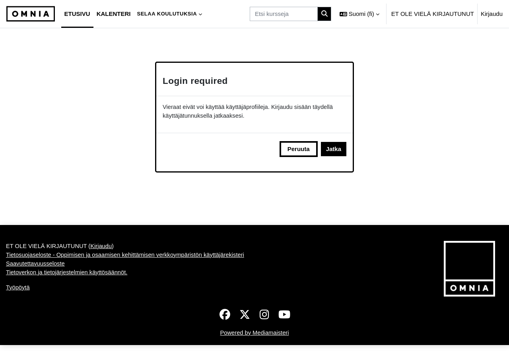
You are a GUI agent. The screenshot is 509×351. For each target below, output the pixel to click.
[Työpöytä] (30, 14)
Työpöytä (18, 297)
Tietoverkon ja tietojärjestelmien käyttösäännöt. (68, 282)
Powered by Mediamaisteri (255, 338)
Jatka (333, 149)
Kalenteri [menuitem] (114, 13)
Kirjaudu (492, 13)
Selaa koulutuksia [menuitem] (167, 14)
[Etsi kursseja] (284, 14)
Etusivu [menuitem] (77, 13)
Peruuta (299, 149)
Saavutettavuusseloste (36, 273)
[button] (359, 14)
